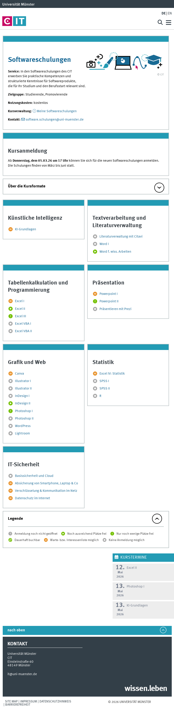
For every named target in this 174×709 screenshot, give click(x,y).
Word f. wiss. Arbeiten (115, 252)
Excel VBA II (23, 331)
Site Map (11, 701)
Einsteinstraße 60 (20, 662)
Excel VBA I (23, 324)
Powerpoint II (108, 301)
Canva (19, 373)
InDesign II (22, 404)
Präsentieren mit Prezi (115, 309)
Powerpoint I (108, 294)
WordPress (23, 426)
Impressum (28, 701)
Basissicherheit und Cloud (34, 476)
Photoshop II (24, 418)
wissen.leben (146, 689)
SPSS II (104, 388)
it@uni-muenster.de (22, 674)
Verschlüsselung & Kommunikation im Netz (46, 491)
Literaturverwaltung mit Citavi (121, 237)
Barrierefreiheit (17, 704)
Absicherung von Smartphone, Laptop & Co (46, 483)
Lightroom (22, 433)
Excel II (20, 309)
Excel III (20, 316)
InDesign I (22, 396)
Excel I (19, 301)
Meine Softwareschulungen (57, 111)
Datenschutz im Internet (32, 498)
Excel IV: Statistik (112, 373)
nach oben (16, 630)
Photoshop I (24, 411)
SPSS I (104, 381)
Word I (104, 244)
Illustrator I (23, 381)
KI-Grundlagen (25, 229)
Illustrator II (23, 388)
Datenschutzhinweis (55, 701)
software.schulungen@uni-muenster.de (55, 119)
